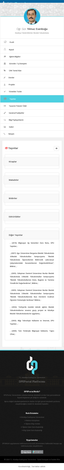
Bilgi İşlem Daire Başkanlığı (32, 430)
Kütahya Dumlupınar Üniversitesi (32, 417)
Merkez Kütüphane (32, 420)
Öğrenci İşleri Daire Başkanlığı (32, 427)
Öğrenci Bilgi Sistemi (32, 424)
